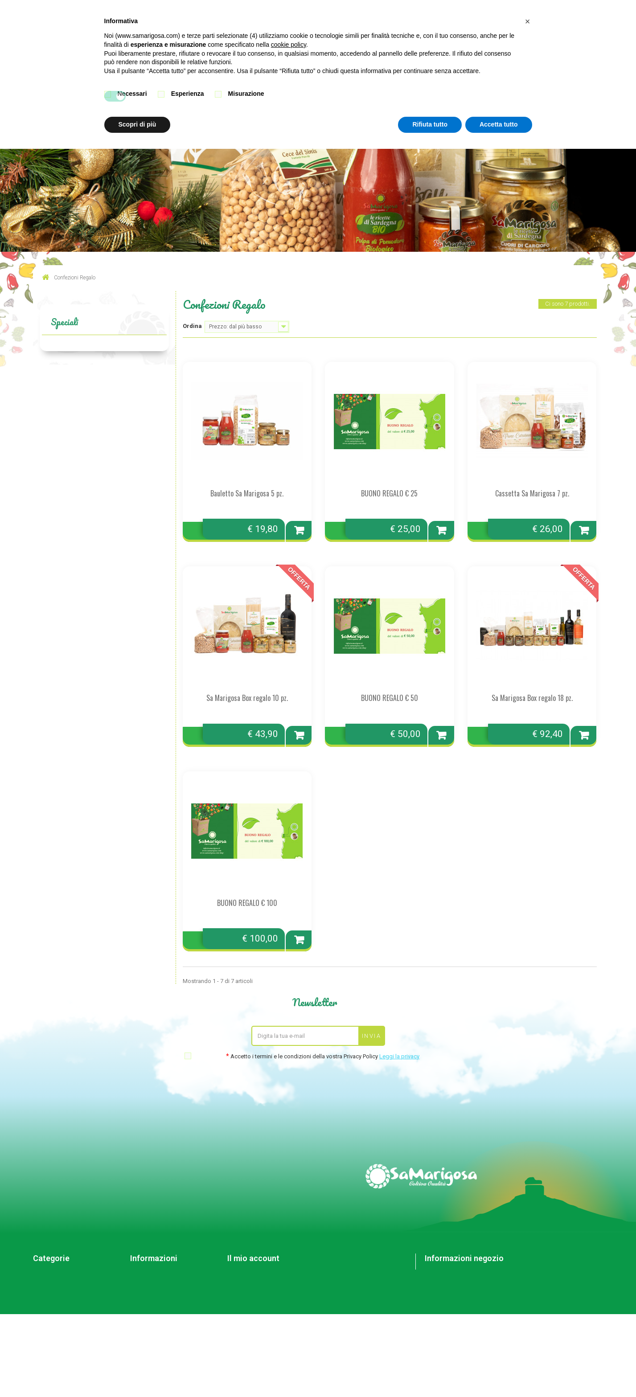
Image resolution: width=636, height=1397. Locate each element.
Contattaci (143, 1273)
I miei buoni (242, 1307)
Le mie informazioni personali (265, 1296)
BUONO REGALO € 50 (389, 697)
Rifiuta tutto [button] (429, 124)
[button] (528, 21)
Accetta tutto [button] (499, 124)
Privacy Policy (147, 1319)
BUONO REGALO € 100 (247, 902)
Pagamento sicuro (153, 1296)
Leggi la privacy (399, 1056)
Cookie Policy (147, 1330)
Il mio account (253, 1258)
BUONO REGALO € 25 (389, 493)
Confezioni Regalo (57, 1307)
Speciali (64, 322)
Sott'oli (42, 1273)
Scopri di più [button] (137, 124)
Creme (41, 1284)
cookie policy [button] (288, 44)
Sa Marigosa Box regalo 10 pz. (247, 697)
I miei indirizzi (244, 1284)
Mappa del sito (149, 1307)
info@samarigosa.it (482, 1322)
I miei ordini (242, 1273)
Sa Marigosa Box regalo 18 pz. (532, 697)
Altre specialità (52, 1296)
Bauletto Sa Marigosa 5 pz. (246, 493)
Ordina (192, 326)
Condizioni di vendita (157, 1284)
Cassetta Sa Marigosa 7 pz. (532, 493)
